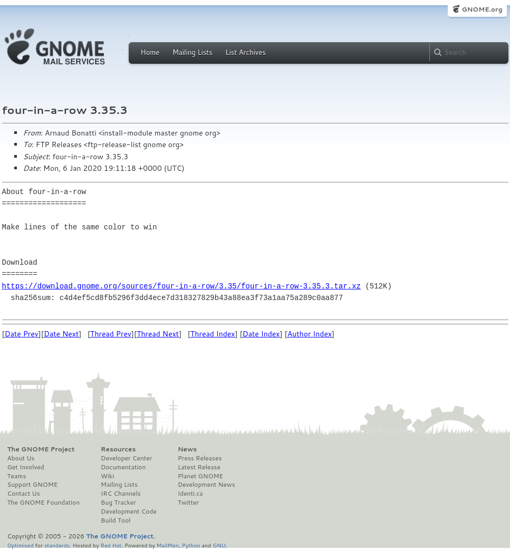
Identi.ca (190, 493)
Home (150, 52)
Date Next (61, 334)
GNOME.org (481, 9)
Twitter (188, 502)
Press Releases (200, 458)
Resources (118, 449)
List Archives (245, 52)
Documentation (123, 467)
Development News (206, 484)
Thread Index (212, 334)
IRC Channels (121, 493)
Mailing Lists (192, 52)
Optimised (20, 545)
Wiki (107, 476)
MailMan (168, 545)
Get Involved (25, 467)
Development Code (129, 511)
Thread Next (158, 334)
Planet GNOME (200, 476)
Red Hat (110, 545)
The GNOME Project (41, 449)
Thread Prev (110, 334)
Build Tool (115, 520)
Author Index (309, 334)
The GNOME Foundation (43, 502)
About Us (21, 458)
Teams (16, 476)
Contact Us (23, 493)
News (187, 449)
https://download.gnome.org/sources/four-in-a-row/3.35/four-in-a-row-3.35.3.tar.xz (181, 286)
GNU (219, 545)
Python (191, 545)
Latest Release (199, 467)
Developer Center (126, 458)
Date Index (261, 334)
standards (57, 545)
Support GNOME (32, 484)
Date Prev (22, 334)
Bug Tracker (118, 502)
